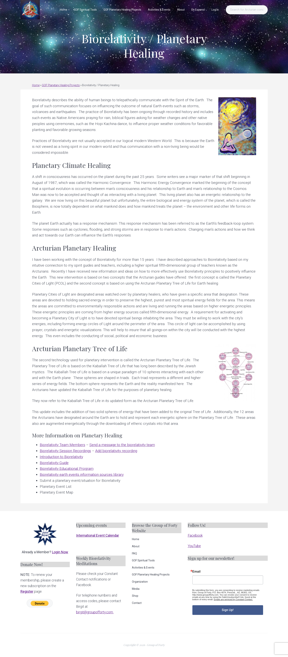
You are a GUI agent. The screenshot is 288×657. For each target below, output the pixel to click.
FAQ (134, 553)
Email (196, 571)
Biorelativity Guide (54, 463)
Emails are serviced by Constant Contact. (233, 599)
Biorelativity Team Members (62, 445)
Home (36, 85)
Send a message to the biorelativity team (122, 445)
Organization (140, 581)
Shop (135, 595)
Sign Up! (228, 610)
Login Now (60, 552)
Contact (137, 603)
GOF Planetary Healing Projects (61, 85)
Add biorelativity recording (116, 451)
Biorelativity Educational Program (66, 468)
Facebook (195, 535)
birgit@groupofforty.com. (95, 612)
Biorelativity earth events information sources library (82, 474)
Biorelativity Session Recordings (65, 451)
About (135, 546)
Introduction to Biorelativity (61, 457)
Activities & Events (143, 567)
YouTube (194, 546)
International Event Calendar (97, 535)
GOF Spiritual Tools (143, 560)
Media (135, 588)
